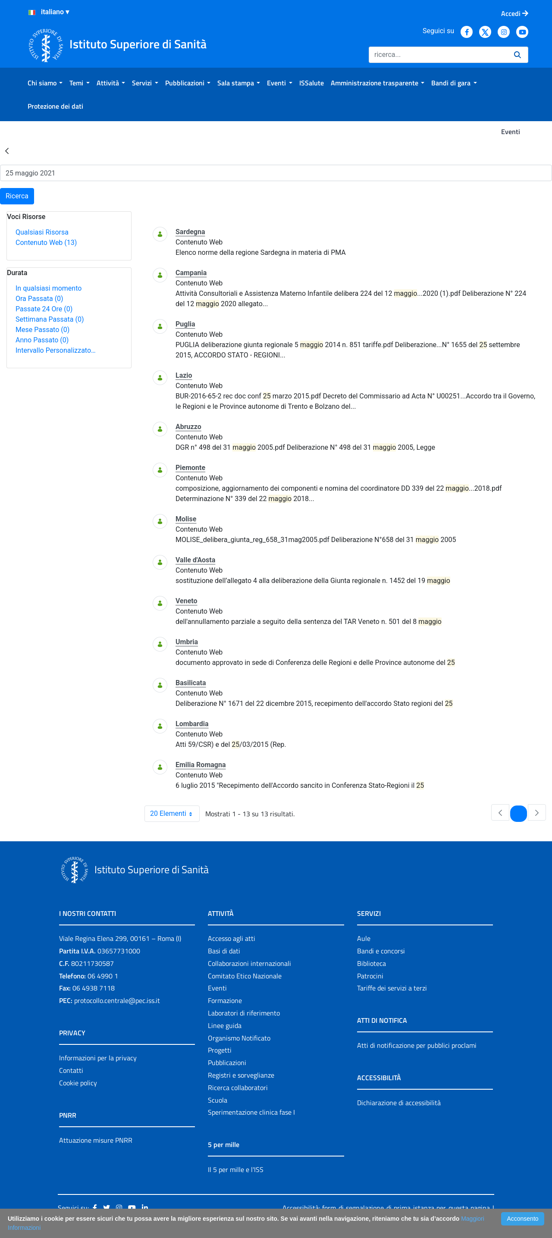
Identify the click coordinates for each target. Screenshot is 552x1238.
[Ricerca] (438, 55)
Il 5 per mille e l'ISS (235, 1169)
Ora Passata (39, 299)
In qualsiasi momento (49, 288)
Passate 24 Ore (44, 309)
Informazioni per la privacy (98, 1058)
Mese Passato (42, 330)
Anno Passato (42, 340)
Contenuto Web (46, 242)
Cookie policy (78, 1083)
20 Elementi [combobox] (174, 813)
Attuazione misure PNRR (95, 1140)
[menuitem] (45, 82)
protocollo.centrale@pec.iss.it (117, 1000)
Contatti (71, 1070)
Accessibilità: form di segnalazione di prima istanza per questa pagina (386, 1208)
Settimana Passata (50, 319)
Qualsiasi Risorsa (42, 232)
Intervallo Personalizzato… (56, 350)
